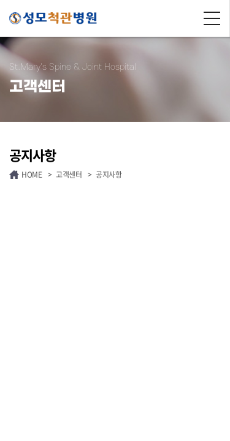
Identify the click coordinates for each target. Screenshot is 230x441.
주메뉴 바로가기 (0, 0)
